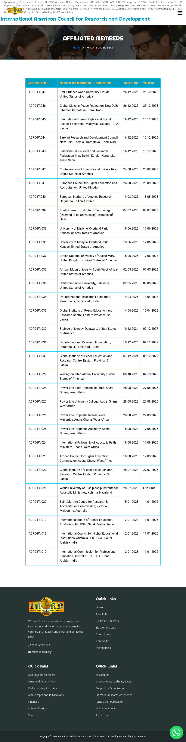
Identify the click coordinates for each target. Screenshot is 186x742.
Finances (33, 701)
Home (76, 47)
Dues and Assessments (42, 681)
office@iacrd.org (41, 652)
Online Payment (105, 708)
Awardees (102, 715)
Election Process (106, 627)
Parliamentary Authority (42, 688)
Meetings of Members (41, 674)
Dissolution (103, 674)
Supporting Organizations (111, 688)
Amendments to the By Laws (113, 681)
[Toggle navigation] (180, 12)
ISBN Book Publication (109, 701)
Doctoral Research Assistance (114, 695)
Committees (103, 634)
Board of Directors (107, 621)
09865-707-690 (41, 645)
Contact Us (102, 641)
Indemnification (37, 708)
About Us (101, 614)
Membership (103, 648)
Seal (30, 715)
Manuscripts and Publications (46, 695)
